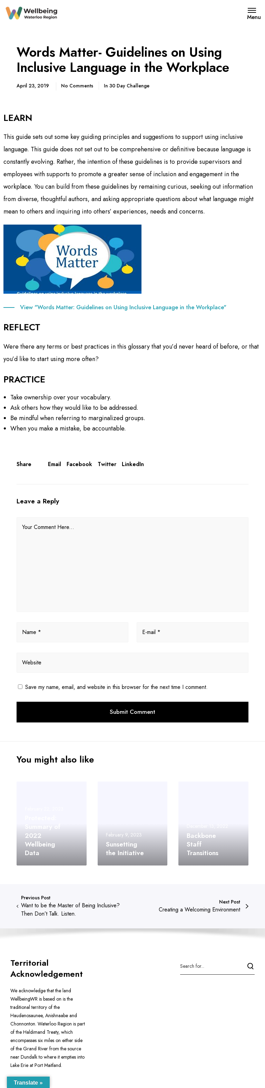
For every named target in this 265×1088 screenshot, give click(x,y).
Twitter (107, 464)
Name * (31, 632)
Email (54, 464)
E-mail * (151, 632)
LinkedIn (133, 464)
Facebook (79, 464)
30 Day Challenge (129, 85)
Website (31, 662)
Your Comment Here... (48, 527)
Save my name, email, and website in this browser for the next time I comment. (116, 687)
